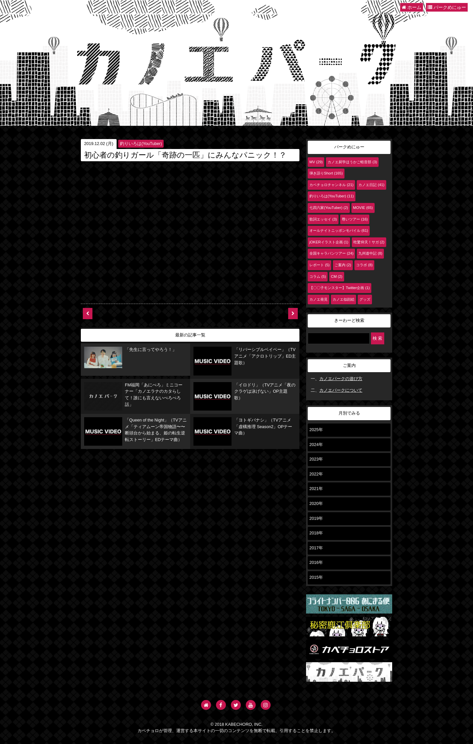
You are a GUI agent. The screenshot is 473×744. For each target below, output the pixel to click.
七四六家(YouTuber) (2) (328, 208)
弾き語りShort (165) (326, 173)
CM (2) (336, 276)
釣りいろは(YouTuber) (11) (331, 196)
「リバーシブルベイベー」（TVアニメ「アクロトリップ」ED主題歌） (242, 354)
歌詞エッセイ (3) (323, 219)
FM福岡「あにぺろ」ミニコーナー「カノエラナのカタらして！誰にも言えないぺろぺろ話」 (135, 388)
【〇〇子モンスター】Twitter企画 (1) (339, 288)
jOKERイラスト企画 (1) (328, 242)
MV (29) (316, 162)
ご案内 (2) (343, 265)
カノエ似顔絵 (343, 299)
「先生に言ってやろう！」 (121, 352)
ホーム (411, 7)
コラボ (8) (364, 265)
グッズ (364, 299)
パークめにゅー (447, 7)
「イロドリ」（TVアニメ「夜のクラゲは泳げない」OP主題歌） (244, 386)
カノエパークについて (340, 390)
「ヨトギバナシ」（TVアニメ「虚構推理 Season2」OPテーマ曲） (244, 419)
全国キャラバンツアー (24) (331, 253)
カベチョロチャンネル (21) (331, 185)
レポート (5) (319, 265)
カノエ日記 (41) (371, 185)
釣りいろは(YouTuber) (141, 143)
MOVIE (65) (363, 208)
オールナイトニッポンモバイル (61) (338, 230)
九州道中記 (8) (370, 253)
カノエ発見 (318, 299)
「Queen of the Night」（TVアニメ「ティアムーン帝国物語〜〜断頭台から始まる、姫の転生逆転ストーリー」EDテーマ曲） (135, 424)
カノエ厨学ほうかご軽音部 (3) (352, 162)
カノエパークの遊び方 (340, 378)
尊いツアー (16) (355, 219)
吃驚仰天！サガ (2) (369, 242)
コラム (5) (317, 276)
